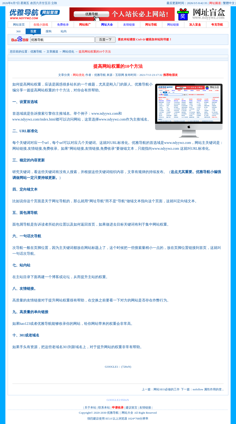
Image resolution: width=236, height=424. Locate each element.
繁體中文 (229, 3)
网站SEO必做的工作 (167, 389)
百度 (33, 31)
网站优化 (68, 51)
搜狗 (48, 31)
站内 (64, 31)
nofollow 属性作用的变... (208, 389)
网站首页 (19, 24)
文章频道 (52, 51)
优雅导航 (36, 51)
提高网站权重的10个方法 (95, 51)
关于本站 (90, 407)
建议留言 (131, 407)
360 (18, 31)
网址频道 (215, 3)
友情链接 (145, 407)
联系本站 (104, 407)
